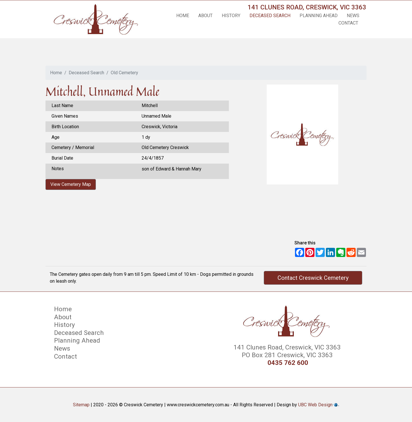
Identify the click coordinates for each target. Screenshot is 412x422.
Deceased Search (269, 15)
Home (182, 15)
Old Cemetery (124, 72)
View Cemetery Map (70, 184)
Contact (348, 23)
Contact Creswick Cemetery (313, 277)
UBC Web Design (315, 404)
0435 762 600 (288, 362)
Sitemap (81, 404)
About (205, 15)
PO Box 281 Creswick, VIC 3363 (286, 355)
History (231, 15)
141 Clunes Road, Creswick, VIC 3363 (306, 7)
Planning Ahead (319, 15)
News (353, 15)
